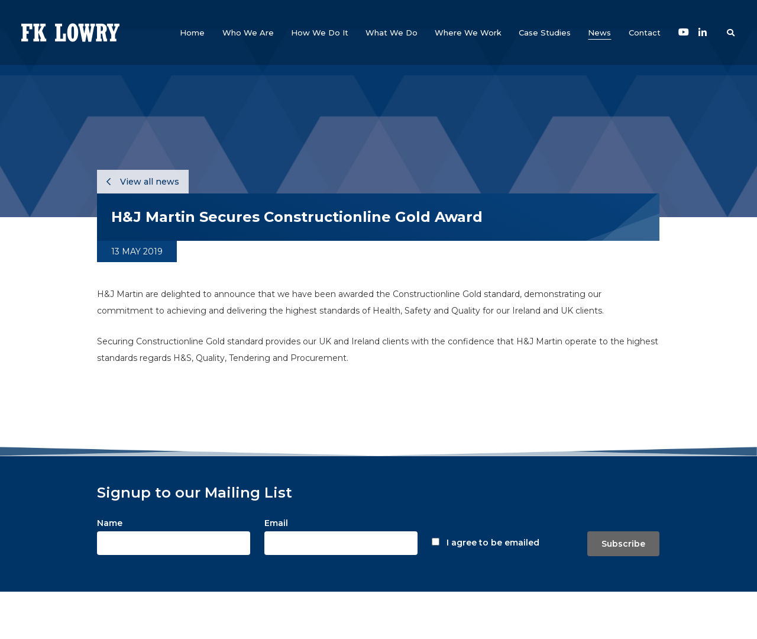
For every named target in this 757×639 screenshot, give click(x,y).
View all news (142, 181)
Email (276, 523)
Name (109, 523)
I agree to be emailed (493, 542)
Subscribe (623, 543)
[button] (248, 32)
